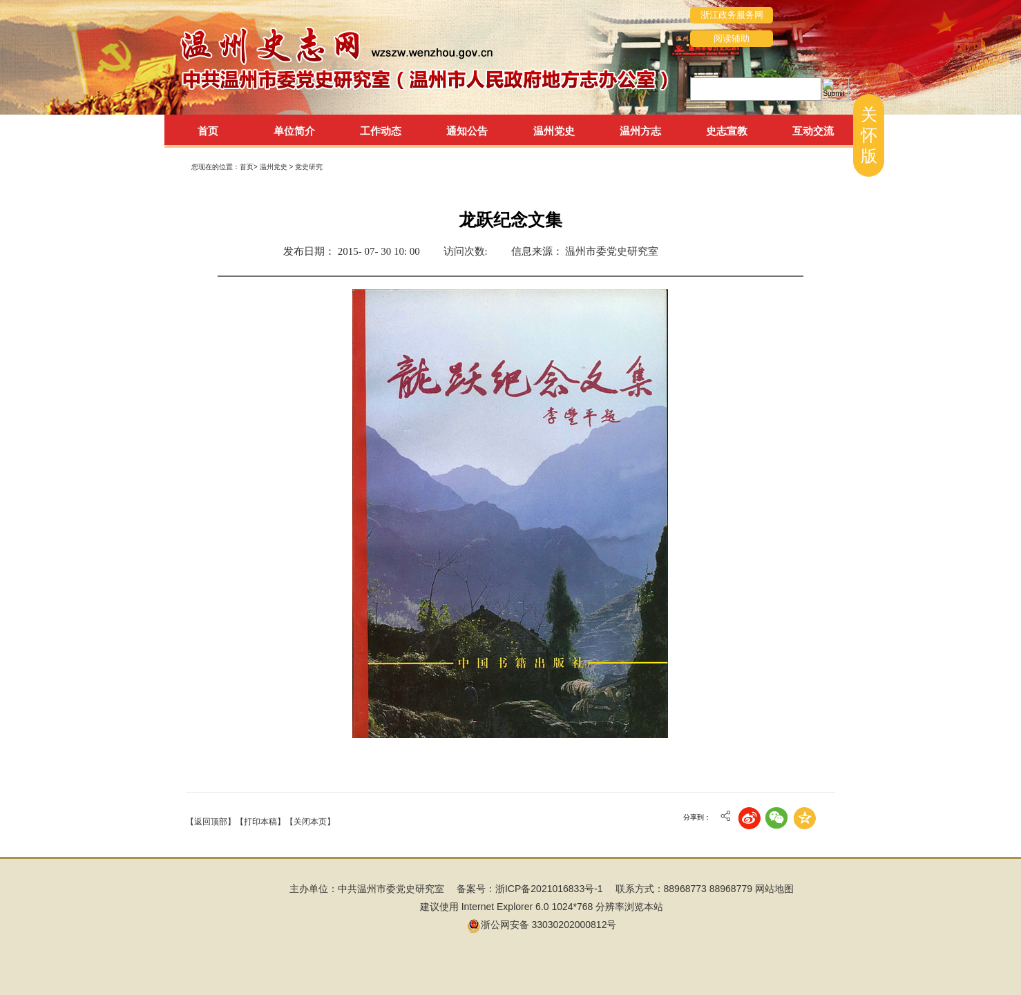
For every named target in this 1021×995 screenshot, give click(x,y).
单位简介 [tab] (294, 131)
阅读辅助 (732, 38)
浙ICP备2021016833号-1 (549, 888)
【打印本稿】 (260, 822)
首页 (208, 131)
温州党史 (274, 167)
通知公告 (467, 131)
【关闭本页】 (310, 822)
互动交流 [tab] (813, 131)
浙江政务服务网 (731, 15)
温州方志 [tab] (640, 131)
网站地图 (774, 888)
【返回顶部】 (211, 822)
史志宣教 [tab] (726, 131)
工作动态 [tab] (380, 131)
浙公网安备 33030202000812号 (542, 924)
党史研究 (309, 167)
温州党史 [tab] (554, 131)
